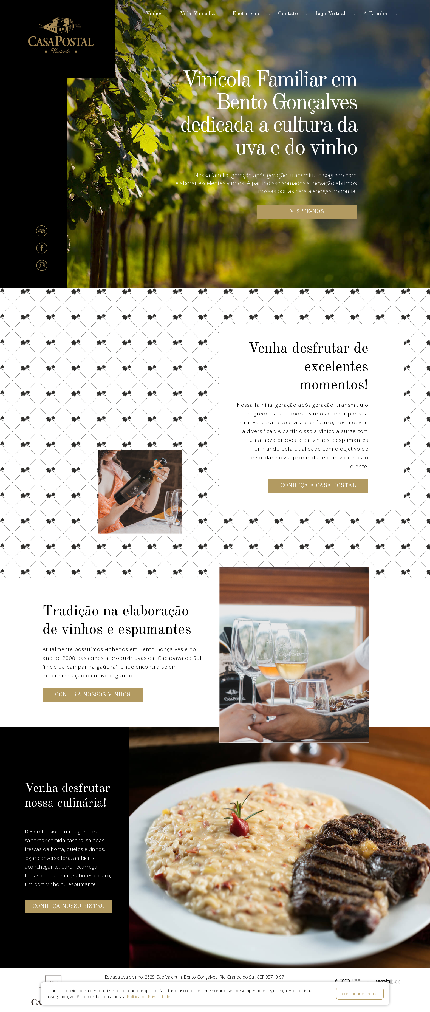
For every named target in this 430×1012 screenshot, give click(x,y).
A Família (375, 13)
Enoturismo (247, 13)
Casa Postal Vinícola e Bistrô (61, 36)
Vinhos (154, 13)
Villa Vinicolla (197, 13)
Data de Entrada (74, 995)
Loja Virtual (330, 13)
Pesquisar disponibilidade (320, 1004)
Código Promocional (233, 995)
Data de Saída (150, 995)
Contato (288, 13)
